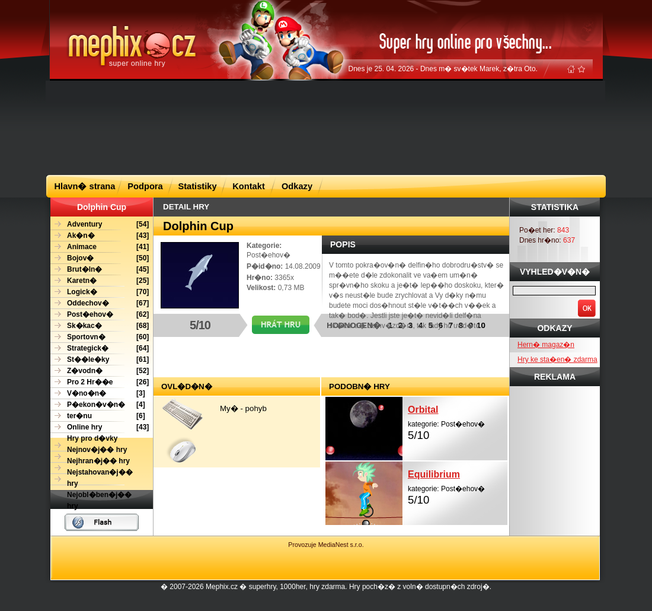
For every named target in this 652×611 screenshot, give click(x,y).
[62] (99, 314)
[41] (99, 247)
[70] (99, 292)
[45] (99, 269)
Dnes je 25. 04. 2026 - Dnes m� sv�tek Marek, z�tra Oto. (443, 69)
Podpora (144, 186)
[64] (99, 348)
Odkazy (297, 186)
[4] (97, 404)
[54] (99, 224)
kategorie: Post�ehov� (457, 421)
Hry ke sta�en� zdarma (557, 359)
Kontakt (248, 186)
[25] (99, 281)
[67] (99, 303)
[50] (99, 258)
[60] (99, 337)
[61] (99, 359)
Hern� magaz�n (545, 344)
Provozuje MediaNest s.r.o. (325, 544)
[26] (99, 382)
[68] (99, 326)
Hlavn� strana (85, 186)
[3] (97, 393)
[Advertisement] (166, 126)
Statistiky (197, 186)
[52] (99, 371)
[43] (99, 235)
